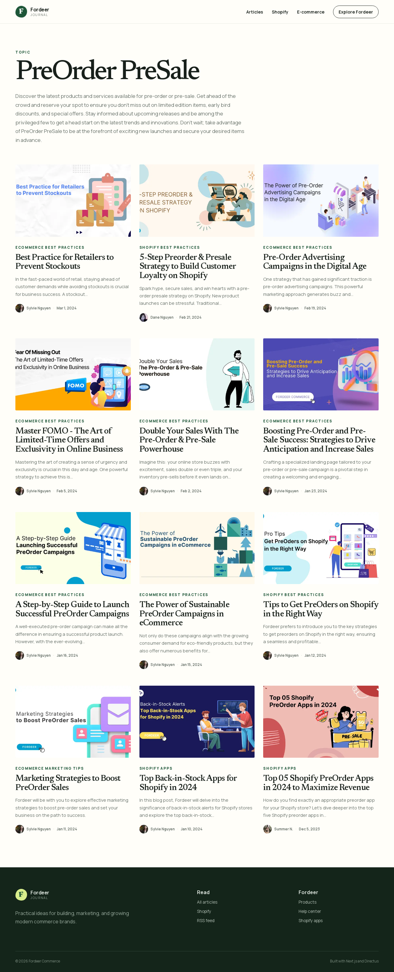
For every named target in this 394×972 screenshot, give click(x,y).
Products (307, 902)
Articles (254, 12)
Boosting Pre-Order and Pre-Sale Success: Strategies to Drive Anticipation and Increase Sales (319, 440)
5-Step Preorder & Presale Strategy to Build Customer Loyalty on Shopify (187, 267)
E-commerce (310, 12)
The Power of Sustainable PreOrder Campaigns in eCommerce (184, 614)
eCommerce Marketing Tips (49, 768)
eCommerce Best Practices (49, 247)
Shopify (280, 12)
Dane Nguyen (162, 317)
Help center (310, 911)
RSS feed (206, 920)
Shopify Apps (156, 768)
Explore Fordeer (356, 12)
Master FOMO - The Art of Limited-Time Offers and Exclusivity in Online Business (69, 440)
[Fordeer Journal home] (32, 12)
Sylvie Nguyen (38, 308)
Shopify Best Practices (169, 247)
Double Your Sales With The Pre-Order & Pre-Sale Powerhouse (189, 440)
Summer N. (283, 829)
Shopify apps (311, 920)
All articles (207, 902)
